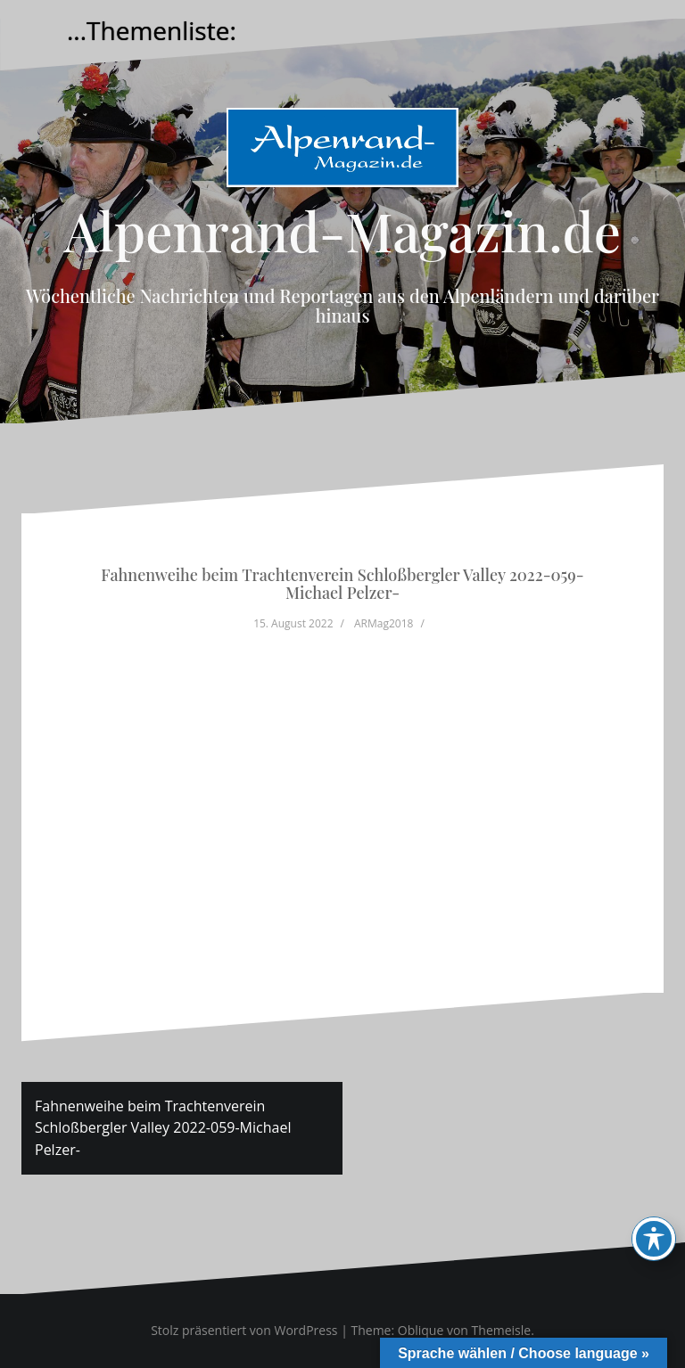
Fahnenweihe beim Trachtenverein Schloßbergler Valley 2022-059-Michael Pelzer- (163, 1128)
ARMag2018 (383, 623)
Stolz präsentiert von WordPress (244, 1330)
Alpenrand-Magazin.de (342, 230)
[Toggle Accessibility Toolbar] (653, 1238)
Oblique (421, 1330)
